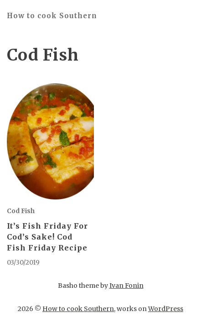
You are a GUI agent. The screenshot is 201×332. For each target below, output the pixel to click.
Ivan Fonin (126, 285)
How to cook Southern (52, 15)
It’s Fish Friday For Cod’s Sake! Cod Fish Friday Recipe (47, 236)
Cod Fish (21, 211)
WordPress (165, 309)
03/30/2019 (23, 262)
